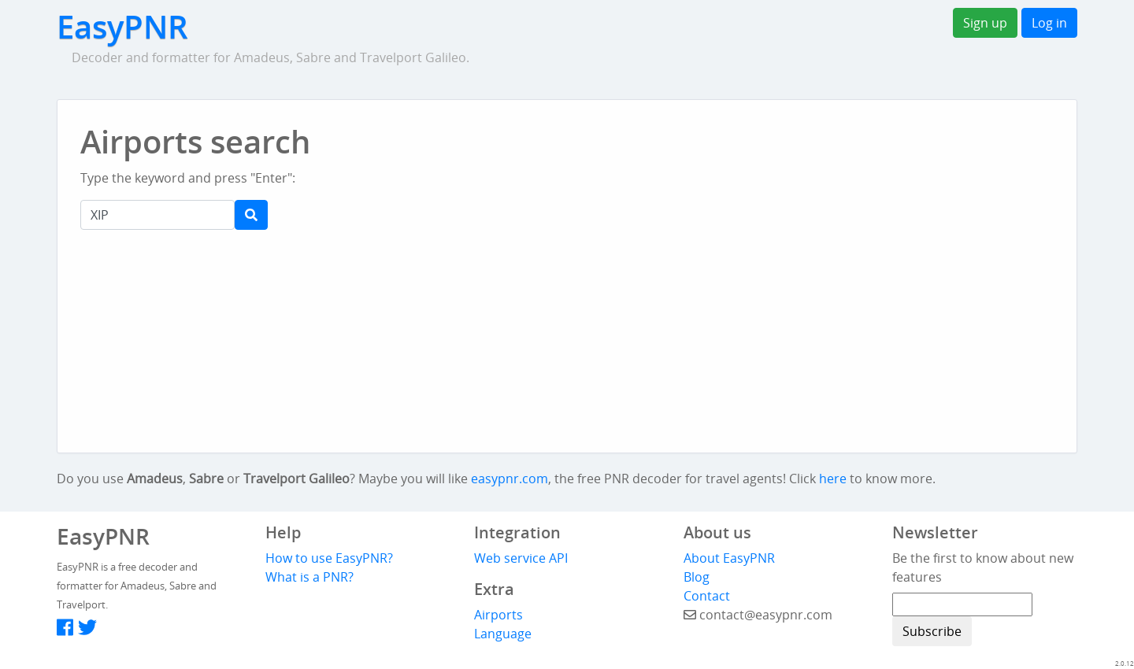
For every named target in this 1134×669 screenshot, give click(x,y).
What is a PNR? (309, 577)
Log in (1049, 22)
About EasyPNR (729, 558)
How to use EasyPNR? (329, 558)
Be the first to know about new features (982, 567)
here (833, 478)
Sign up (985, 22)
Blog (697, 577)
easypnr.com (509, 478)
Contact (707, 595)
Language (503, 633)
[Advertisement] (597, 157)
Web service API (521, 558)
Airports (498, 614)
